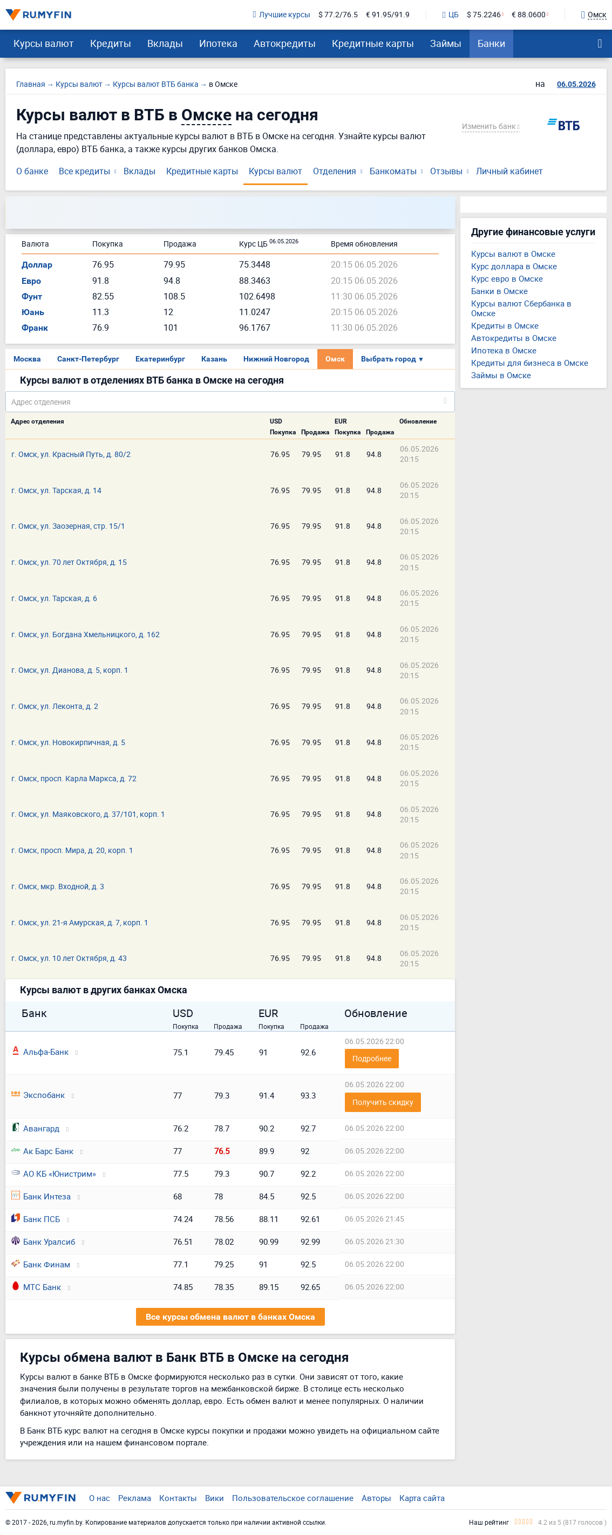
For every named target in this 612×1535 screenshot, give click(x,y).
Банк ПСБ (35, 1218)
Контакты (178, 1498)
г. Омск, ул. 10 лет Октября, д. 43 (69, 958)
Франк (35, 328)
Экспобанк (38, 1094)
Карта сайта (422, 1498)
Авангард (35, 1128)
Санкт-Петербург (88, 358)
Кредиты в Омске (505, 325)
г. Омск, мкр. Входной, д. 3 (57, 886)
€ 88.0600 (529, 14)
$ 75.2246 (484, 14)
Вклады (165, 43)
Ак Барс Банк (42, 1150)
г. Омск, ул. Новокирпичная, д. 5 (68, 742)
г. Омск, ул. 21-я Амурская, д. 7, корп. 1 (79, 922)
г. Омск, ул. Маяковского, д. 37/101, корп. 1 (88, 814)
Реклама (134, 1498)
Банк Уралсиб (43, 1241)
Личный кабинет (509, 171)
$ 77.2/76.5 (338, 14)
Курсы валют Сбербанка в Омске (521, 308)
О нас (99, 1498)
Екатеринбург (160, 358)
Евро (31, 281)
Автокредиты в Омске (513, 338)
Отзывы (446, 171)
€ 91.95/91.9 (388, 14)
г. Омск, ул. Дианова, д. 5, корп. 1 (69, 670)
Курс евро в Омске (507, 278)
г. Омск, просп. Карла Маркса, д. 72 (74, 778)
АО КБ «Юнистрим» (53, 1173)
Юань (33, 312)
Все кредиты (84, 171)
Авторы (376, 1498)
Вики (214, 1498)
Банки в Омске (499, 291)
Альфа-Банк (40, 1051)
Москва (27, 358)
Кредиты (110, 43)
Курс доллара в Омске (514, 266)
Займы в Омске (501, 375)
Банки (491, 43)
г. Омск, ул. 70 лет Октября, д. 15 (69, 562)
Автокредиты (285, 43)
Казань (214, 358)
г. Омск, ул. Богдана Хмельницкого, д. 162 (85, 634)
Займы (445, 43)
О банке (32, 171)
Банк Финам (40, 1264)
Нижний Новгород (276, 358)
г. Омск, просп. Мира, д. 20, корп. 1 (72, 850)
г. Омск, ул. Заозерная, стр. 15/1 (68, 526)
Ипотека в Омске (503, 350)
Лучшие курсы (281, 14)
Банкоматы (393, 171)
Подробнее (371, 1058)
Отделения (334, 171)
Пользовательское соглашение (292, 1498)
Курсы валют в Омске (513, 253)
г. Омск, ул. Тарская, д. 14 (56, 490)
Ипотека (218, 43)
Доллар (37, 265)
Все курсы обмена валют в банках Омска (230, 1317)
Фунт (32, 296)
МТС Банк (36, 1286)
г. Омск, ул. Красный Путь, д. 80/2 (71, 454)
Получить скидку (382, 1102)
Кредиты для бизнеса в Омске (529, 362)
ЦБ (451, 15)
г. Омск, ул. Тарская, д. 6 (54, 598)
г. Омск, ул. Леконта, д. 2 (54, 706)
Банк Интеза (41, 1196)
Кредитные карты (373, 43)
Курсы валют (43, 43)
